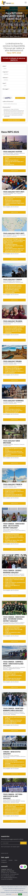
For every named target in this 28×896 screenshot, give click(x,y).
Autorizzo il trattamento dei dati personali (13, 115)
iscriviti (23, 842)
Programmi (9, 33)
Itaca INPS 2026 (18, 33)
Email (4, 83)
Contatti (10, 860)
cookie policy (14, 894)
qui (22, 113)
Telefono (5, 77)
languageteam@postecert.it (10, 877)
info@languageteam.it (9, 876)
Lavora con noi (4, 853)
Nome (4, 66)
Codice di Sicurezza (8, 101)
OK (20, 894)
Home (2, 33)
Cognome (5, 72)
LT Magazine (4, 862)
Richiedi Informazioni (14, 120)
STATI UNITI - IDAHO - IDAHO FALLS (11, 36)
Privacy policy (7, 107)
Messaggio (6, 89)
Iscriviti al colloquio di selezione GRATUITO (14, 59)
